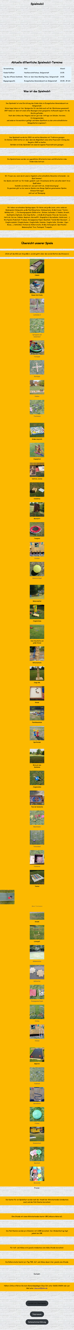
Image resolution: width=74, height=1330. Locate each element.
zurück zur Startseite (37, 1303)
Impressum (37, 1314)
